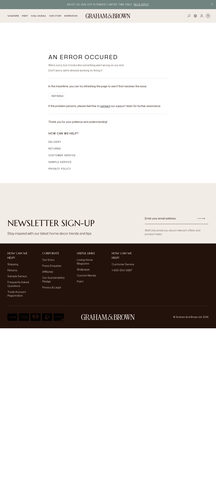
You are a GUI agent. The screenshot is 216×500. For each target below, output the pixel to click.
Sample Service (60, 142)
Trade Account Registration (16, 273)
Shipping (12, 244)
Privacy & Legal (51, 267)
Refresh (57, 76)
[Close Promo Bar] (212, 4)
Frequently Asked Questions (18, 264)
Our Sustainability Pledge (53, 259)
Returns (54, 128)
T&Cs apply (141, 4)
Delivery (54, 122)
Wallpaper (83, 249)
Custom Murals (86, 255)
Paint (80, 261)
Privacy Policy (59, 148)
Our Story (48, 240)
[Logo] (108, 16)
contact (105, 86)
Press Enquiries (51, 246)
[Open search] (189, 16)
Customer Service (62, 135)
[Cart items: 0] (208, 16)
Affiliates (47, 252)
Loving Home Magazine (85, 241)
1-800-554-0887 (122, 250)
